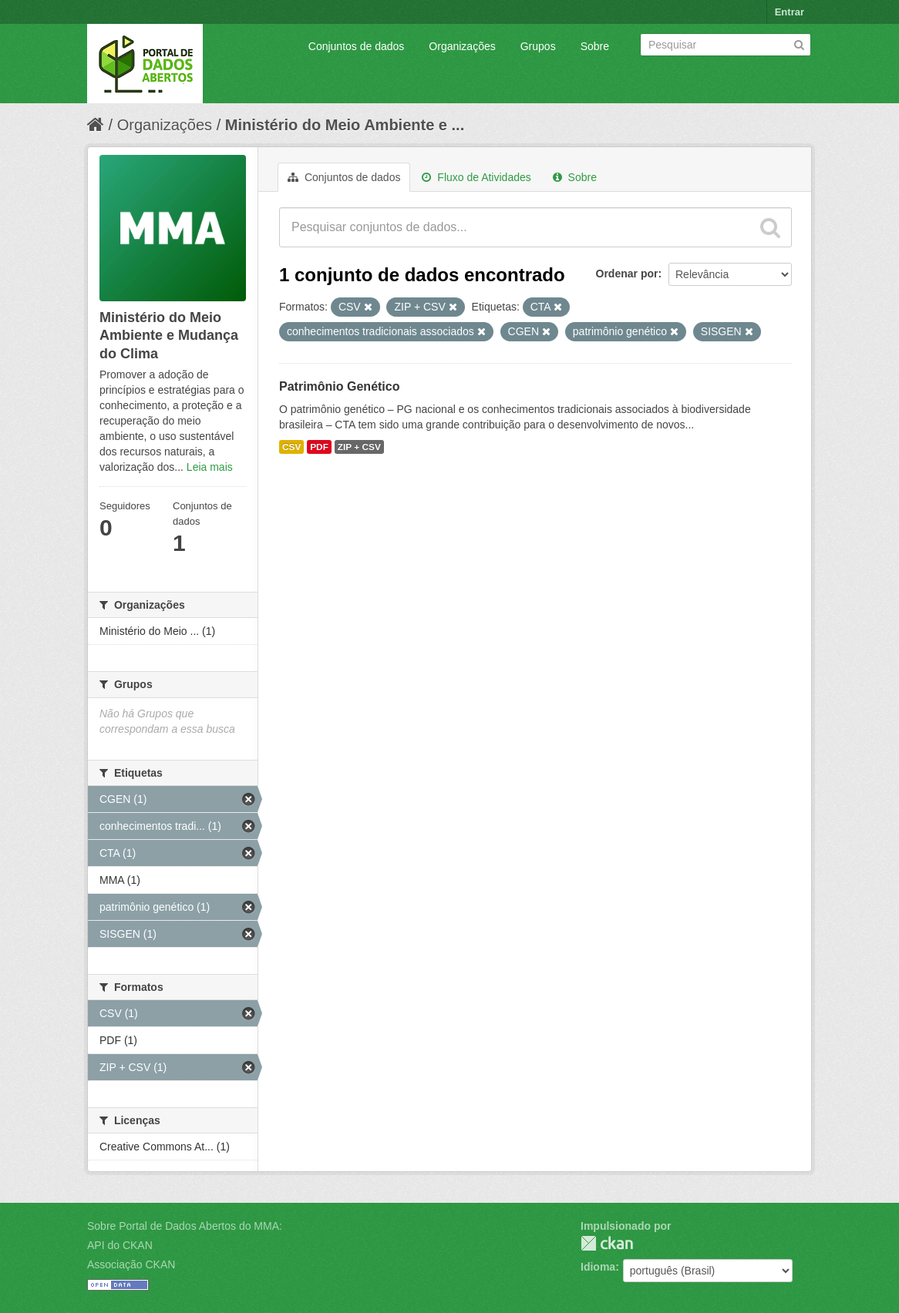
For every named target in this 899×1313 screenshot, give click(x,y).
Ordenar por (627, 273)
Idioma (598, 1267)
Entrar (789, 12)
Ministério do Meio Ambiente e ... (344, 124)
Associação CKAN (131, 1264)
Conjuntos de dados (356, 46)
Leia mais (210, 467)
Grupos (538, 46)
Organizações (462, 46)
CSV (291, 447)
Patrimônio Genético (339, 386)
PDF (319, 447)
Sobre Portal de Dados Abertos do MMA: (184, 1226)
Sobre (595, 46)
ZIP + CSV (359, 447)
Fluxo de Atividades (476, 177)
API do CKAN (120, 1245)
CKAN (607, 1243)
